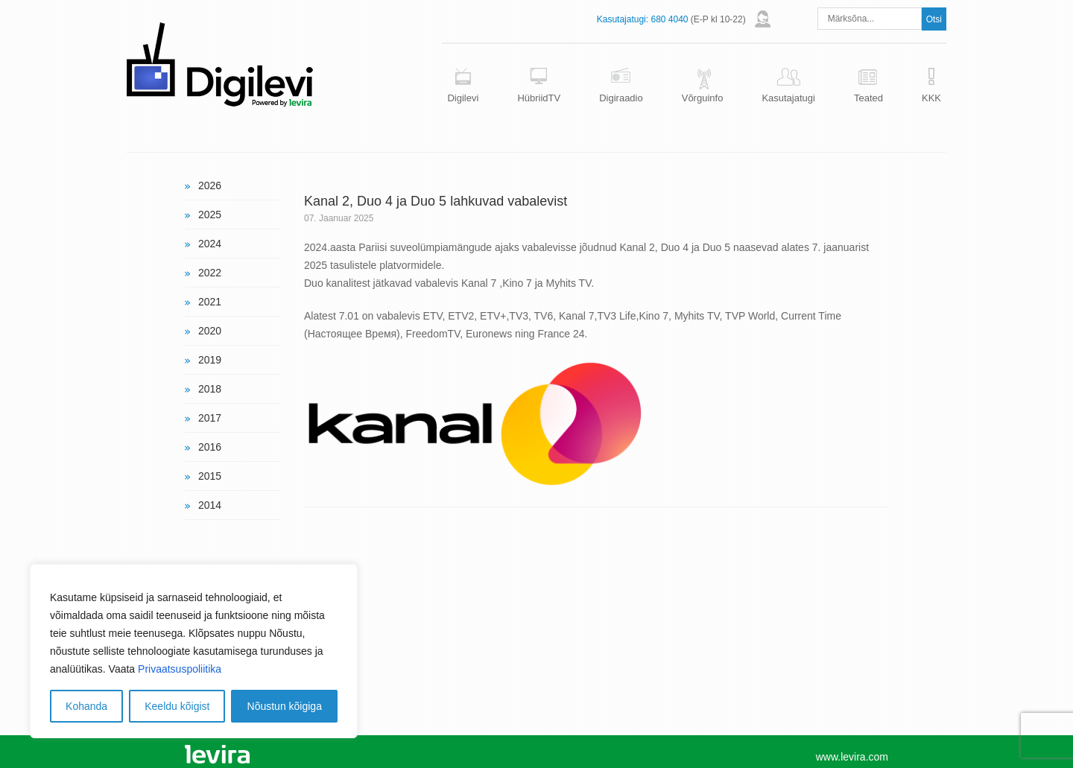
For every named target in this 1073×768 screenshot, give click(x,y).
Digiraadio (621, 98)
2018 (209, 389)
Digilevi (462, 98)
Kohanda (86, 706)
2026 (209, 185)
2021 (209, 302)
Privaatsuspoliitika (179, 669)
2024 (209, 244)
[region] (194, 651)
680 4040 (669, 19)
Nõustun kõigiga (284, 706)
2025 (209, 214)
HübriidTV (538, 98)
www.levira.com (852, 757)
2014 (209, 505)
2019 (209, 360)
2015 (209, 476)
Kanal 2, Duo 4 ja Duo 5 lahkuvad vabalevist (435, 201)
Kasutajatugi (788, 98)
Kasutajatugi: (622, 19)
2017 (209, 418)
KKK (931, 98)
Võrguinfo (703, 98)
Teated (868, 98)
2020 (209, 331)
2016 (209, 447)
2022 (209, 273)
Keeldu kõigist (177, 706)
